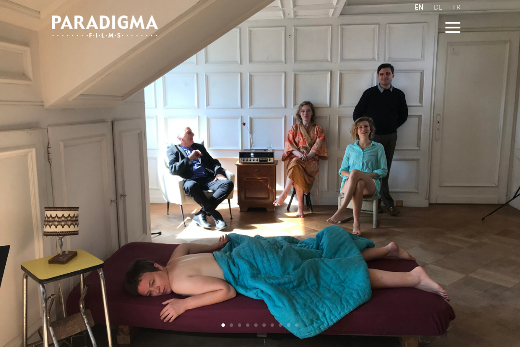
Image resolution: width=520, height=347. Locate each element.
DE (438, 7)
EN (419, 7)
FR (457, 7)
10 (297, 325)
